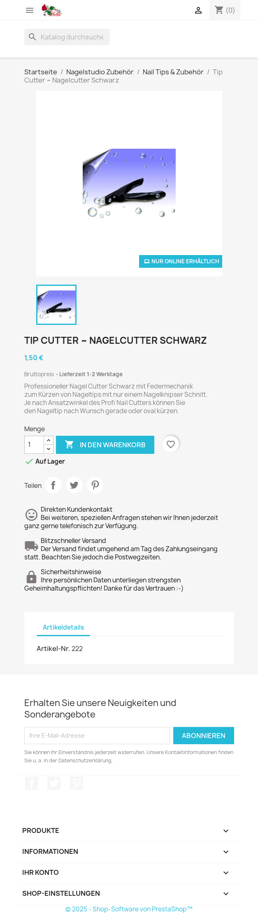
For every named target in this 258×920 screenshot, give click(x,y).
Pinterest (95, 485)
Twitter (53, 783)
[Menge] (34, 445)
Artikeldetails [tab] (63, 627)
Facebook (31, 783)
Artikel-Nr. (53, 648)
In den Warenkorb (105, 444)
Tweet (74, 485)
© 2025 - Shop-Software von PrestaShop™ (129, 909)
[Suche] (67, 37)
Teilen (53, 485)
